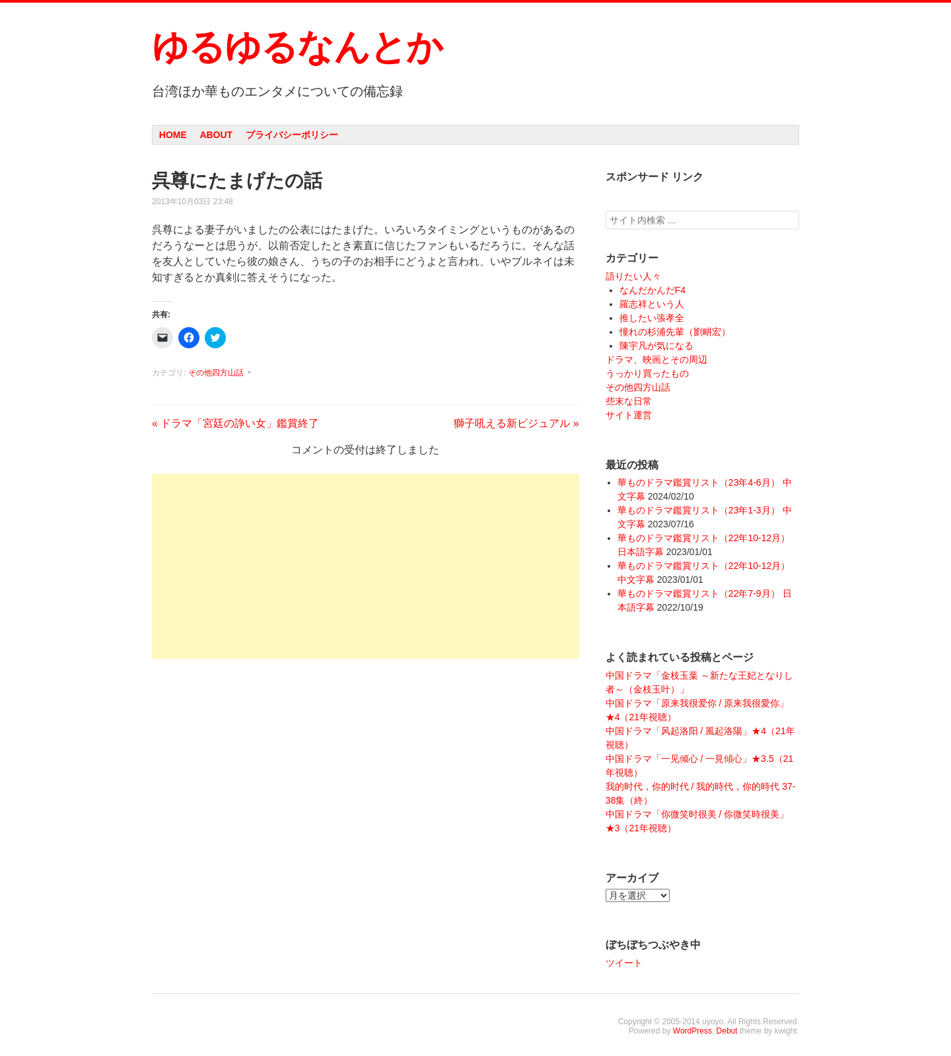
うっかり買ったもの (647, 373)
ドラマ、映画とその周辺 (656, 359)
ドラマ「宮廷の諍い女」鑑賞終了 (235, 423)
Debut (727, 1031)
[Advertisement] (365, 566)
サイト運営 (629, 415)
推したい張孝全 (651, 318)
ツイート (624, 963)
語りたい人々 (633, 276)
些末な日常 (629, 401)
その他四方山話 (216, 372)
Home (173, 135)
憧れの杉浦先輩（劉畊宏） (674, 331)
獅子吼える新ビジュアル (516, 423)
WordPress (692, 1031)
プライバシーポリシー (292, 135)
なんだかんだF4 (652, 290)
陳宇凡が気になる (656, 345)
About (215, 135)
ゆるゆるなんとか (297, 46)
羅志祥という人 (651, 304)
